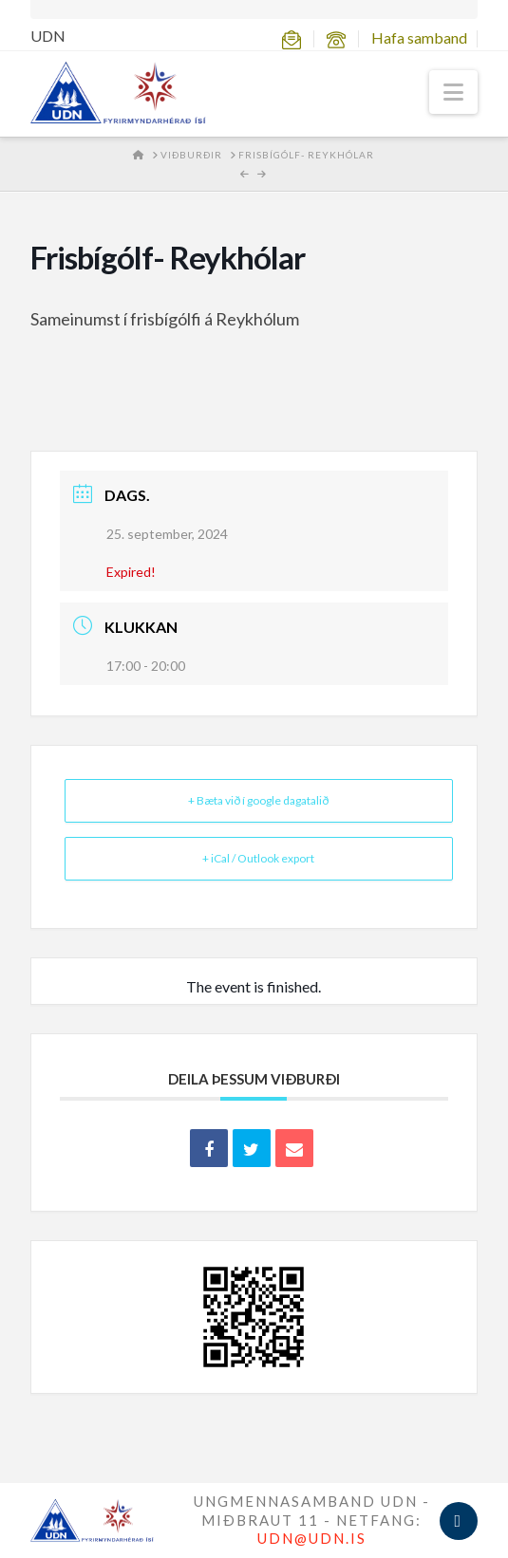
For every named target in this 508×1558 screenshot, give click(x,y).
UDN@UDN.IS (312, 1538)
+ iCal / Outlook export (258, 858)
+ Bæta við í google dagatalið (258, 800)
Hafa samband (419, 37)
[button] (453, 92)
